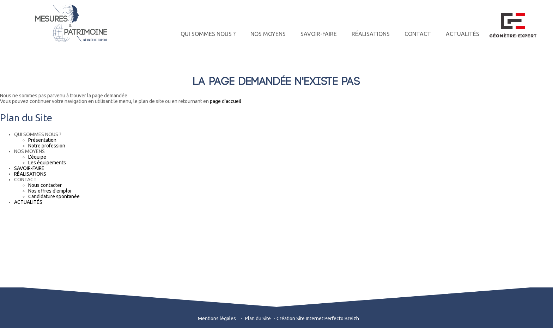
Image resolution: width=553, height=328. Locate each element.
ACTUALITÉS (462, 34)
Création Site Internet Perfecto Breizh (317, 318)
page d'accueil (225, 101)
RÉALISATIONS (371, 34)
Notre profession (46, 145)
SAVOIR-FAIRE (318, 34)
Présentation (42, 140)
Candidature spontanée (54, 196)
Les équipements (47, 162)
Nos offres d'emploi (49, 191)
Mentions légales (217, 318)
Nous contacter (45, 185)
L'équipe (37, 157)
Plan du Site (258, 318)
